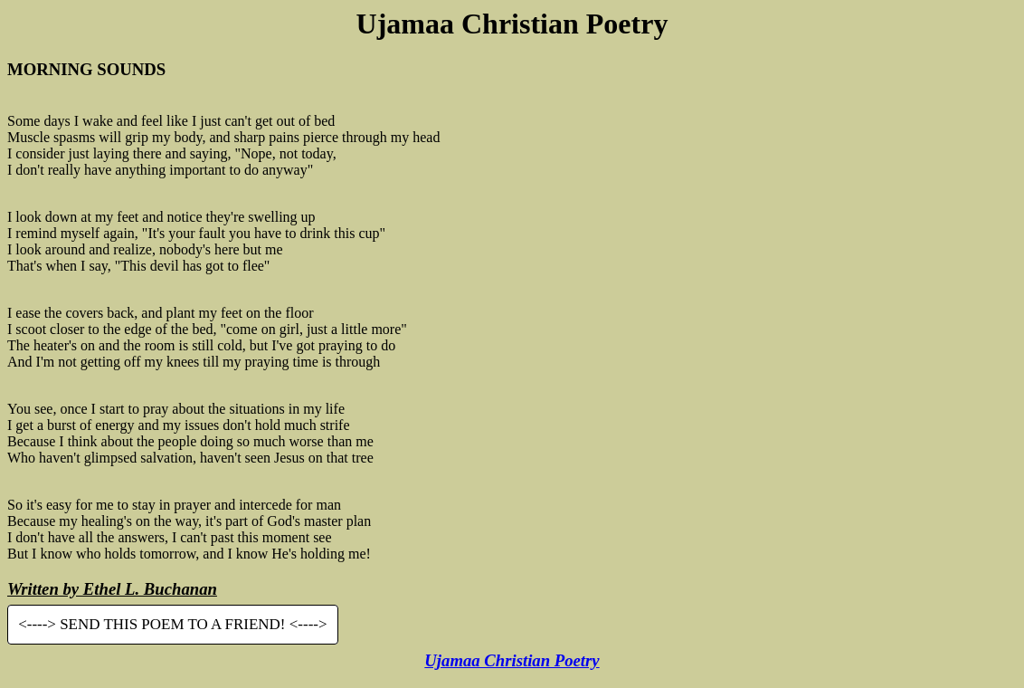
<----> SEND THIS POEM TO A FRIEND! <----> (172, 625)
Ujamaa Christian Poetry (511, 660)
